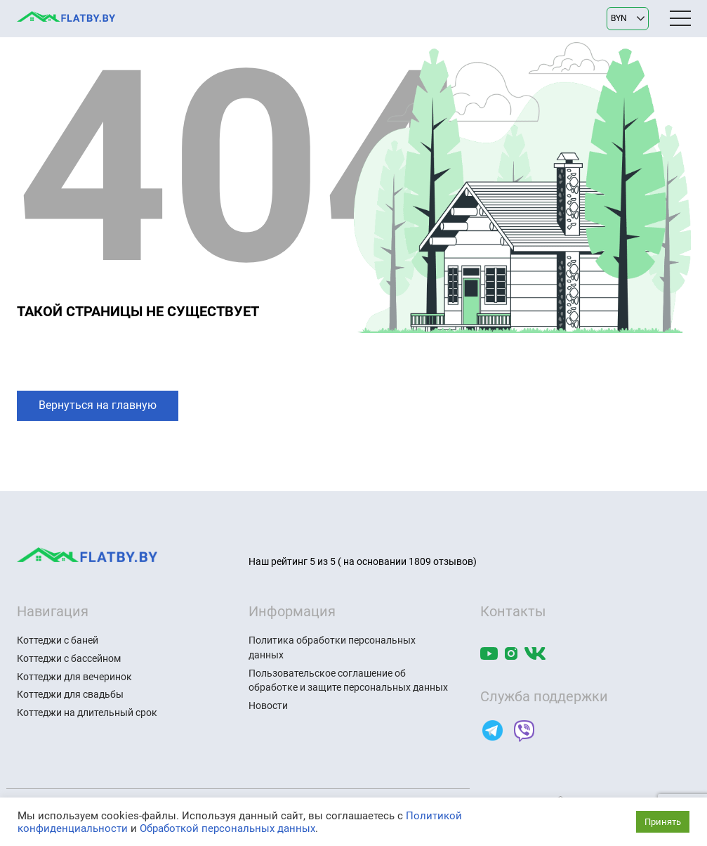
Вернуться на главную (98, 405)
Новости (268, 705)
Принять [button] (663, 821)
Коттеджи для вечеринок (74, 676)
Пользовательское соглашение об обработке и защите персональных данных (348, 681)
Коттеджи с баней (57, 640)
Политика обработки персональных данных (332, 647)
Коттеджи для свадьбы (70, 694)
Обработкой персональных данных (227, 828)
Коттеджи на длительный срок (87, 712)
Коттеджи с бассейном (69, 658)
